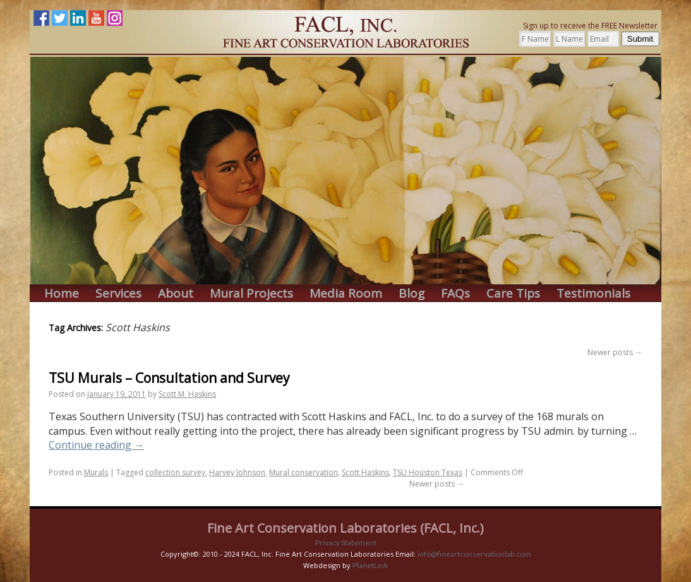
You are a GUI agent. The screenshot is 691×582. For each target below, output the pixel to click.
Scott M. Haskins (187, 394)
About (175, 294)
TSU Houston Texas (427, 472)
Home (61, 294)
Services (118, 294)
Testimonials (593, 294)
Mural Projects (251, 294)
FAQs (455, 294)
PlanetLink (370, 565)
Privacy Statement (345, 542)
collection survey (175, 472)
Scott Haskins (365, 472)
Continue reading (96, 445)
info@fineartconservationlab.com (474, 554)
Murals (96, 472)
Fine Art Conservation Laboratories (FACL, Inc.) (345, 528)
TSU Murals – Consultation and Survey (169, 378)
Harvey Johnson (237, 472)
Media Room (345, 294)
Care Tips (513, 294)
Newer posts (614, 352)
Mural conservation (303, 472)
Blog (411, 294)
